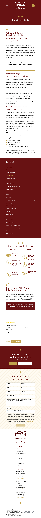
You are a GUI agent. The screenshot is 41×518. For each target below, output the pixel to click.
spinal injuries (31, 85)
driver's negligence (21, 91)
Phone (8, 387)
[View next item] (9, 341)
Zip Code (23, 391)
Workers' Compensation (21, 453)
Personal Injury (20, 451)
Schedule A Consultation (25, 363)
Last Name (23, 383)
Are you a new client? (11, 395)
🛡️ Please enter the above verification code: (15, 410)
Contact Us (12, 363)
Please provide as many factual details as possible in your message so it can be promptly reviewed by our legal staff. (20, 400)
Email (22, 387)
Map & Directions (20, 478)
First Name (9, 383)
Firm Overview (20, 448)
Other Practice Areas (20, 456)
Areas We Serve (20, 463)
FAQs (20, 460)
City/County (9, 391)
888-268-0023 (20, 443)
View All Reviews (16, 341)
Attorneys (20, 458)
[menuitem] (19, 167)
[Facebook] (20, 503)
